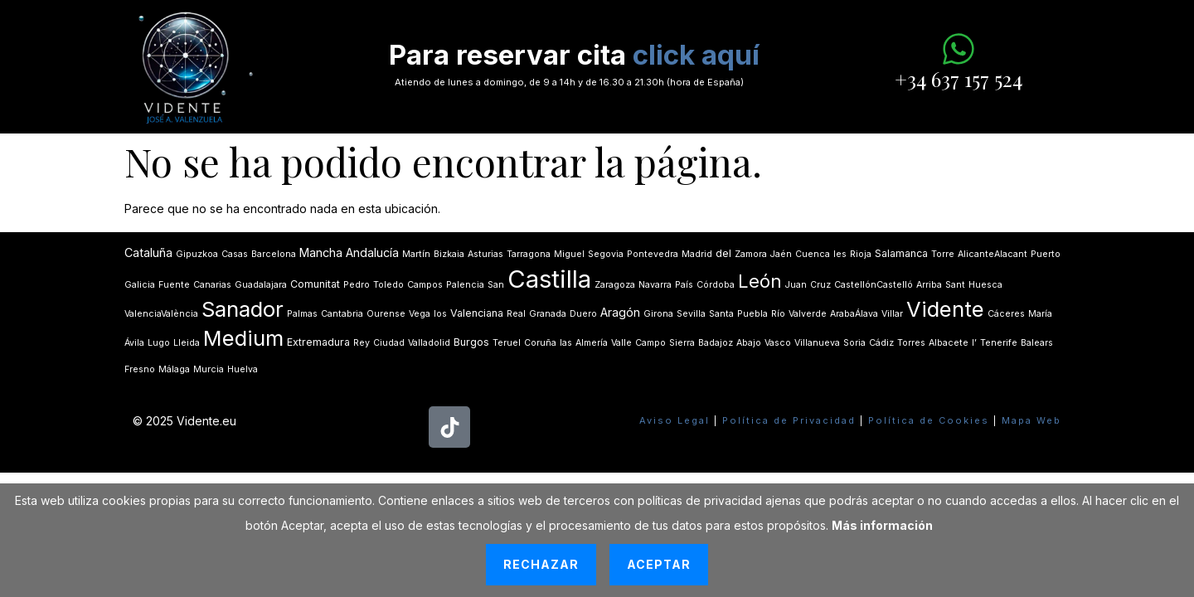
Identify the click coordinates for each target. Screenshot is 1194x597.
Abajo (748, 342)
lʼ (974, 342)
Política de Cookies (928, 420)
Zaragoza (615, 284)
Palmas (302, 313)
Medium (243, 338)
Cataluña (148, 252)
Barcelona (273, 254)
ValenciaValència (161, 313)
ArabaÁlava (854, 313)
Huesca (985, 284)
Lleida (186, 342)
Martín (416, 254)
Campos (425, 284)
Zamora (751, 254)
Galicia (139, 284)
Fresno (139, 369)
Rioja (860, 254)
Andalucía (372, 252)
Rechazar (541, 564)
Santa (721, 313)
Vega (419, 313)
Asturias (485, 254)
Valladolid (429, 342)
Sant (955, 284)
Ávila (134, 342)
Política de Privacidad (789, 420)
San (496, 284)
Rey (361, 342)
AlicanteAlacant (992, 254)
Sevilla (691, 313)
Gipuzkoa (197, 254)
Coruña (540, 342)
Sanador (242, 309)
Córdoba (715, 284)
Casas (234, 254)
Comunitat (315, 284)
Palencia (465, 284)
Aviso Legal (674, 420)
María (1040, 313)
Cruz (820, 284)
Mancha (320, 252)
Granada (547, 313)
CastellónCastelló (873, 284)
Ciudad (389, 342)
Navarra (655, 284)
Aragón (620, 312)
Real (516, 313)
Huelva (242, 369)
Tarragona (529, 254)
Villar (892, 313)
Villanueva (817, 342)
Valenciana (476, 313)
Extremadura (318, 342)
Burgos (471, 342)
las (566, 342)
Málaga (174, 369)
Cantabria (342, 313)
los (440, 313)
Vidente (945, 309)
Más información (882, 525)
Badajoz (715, 342)
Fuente (174, 284)
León (760, 281)
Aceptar (659, 564)
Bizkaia (449, 254)
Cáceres (1006, 313)
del (723, 253)
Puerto (1046, 254)
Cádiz (881, 342)
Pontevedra (652, 254)
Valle (621, 342)
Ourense (385, 313)
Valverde (808, 313)
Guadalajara (261, 284)
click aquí (696, 54)
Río (778, 313)
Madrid (697, 254)
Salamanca (901, 253)
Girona (658, 313)
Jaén (781, 254)
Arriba (929, 284)
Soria (854, 342)
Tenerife (998, 342)
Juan (796, 284)
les (840, 254)
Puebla (752, 313)
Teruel (507, 342)
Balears (1037, 342)
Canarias (212, 284)
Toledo (388, 284)
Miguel (569, 254)
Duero (583, 313)
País (684, 284)
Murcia (208, 369)
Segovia (606, 254)
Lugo (159, 342)
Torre (942, 254)
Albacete (948, 342)
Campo (650, 342)
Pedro (356, 284)
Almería (591, 342)
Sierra (682, 342)
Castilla (549, 279)
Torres (911, 342)
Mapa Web (1031, 420)
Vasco (777, 342)
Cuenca (812, 254)
